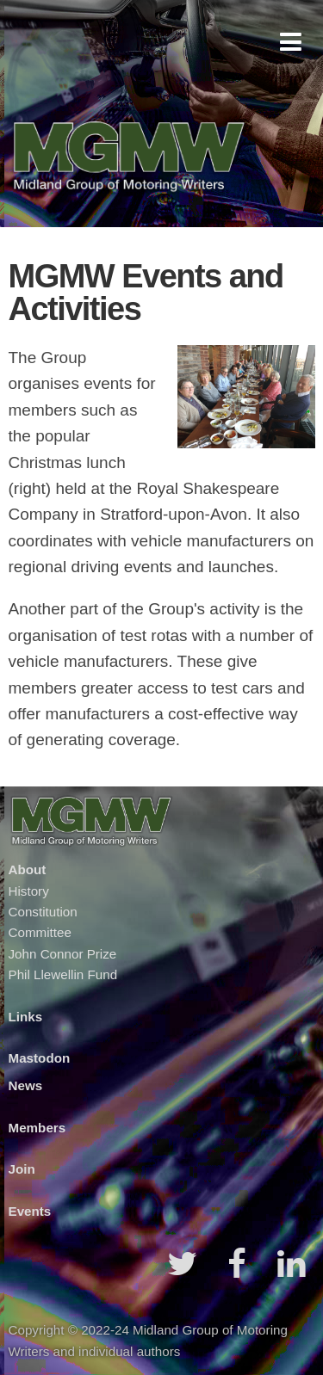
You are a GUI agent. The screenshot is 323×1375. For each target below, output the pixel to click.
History (29, 891)
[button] (290, 41)
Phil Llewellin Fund (63, 974)
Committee (40, 932)
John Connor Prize (63, 953)
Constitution (43, 911)
